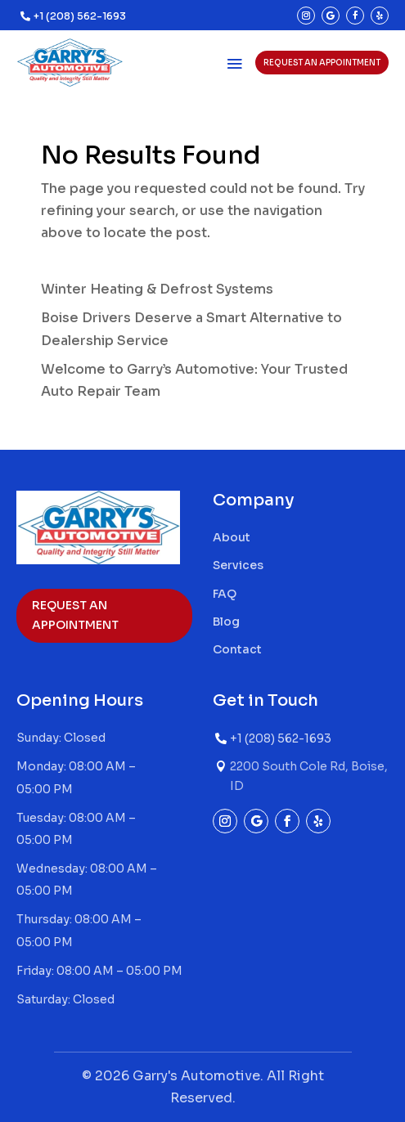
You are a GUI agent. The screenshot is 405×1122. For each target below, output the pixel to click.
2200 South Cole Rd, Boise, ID (309, 776)
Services (238, 565)
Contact (237, 649)
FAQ (224, 593)
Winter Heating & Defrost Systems (157, 289)
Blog (226, 621)
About (231, 537)
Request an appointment (321, 62)
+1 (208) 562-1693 (80, 16)
